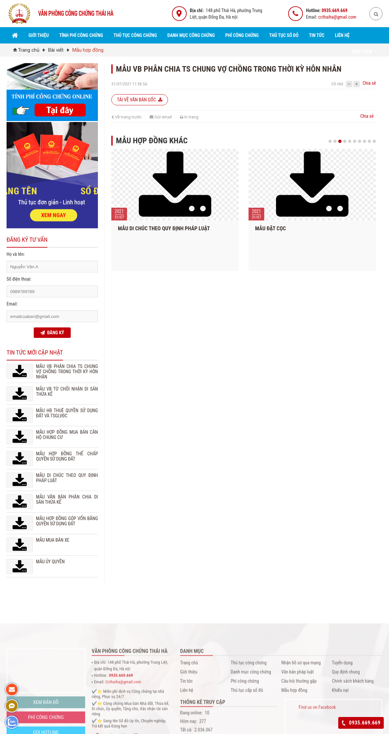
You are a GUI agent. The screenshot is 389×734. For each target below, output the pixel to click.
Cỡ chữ (337, 83)
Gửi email (161, 116)
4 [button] (344, 141)
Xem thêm (364, 51)
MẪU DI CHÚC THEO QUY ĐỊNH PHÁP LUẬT (168, 228)
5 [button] (349, 141)
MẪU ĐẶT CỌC (274, 228)
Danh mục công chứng (191, 35)
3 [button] (340, 141)
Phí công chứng (242, 35)
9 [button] (369, 141)
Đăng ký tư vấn (27, 239)
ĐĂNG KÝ (52, 332)
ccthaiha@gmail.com (337, 17)
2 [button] (335, 141)
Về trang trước (126, 116)
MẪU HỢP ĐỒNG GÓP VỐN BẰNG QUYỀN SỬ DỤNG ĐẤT (67, 521)
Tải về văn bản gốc (139, 99)
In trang (189, 116)
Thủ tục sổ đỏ (284, 35)
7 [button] (359, 141)
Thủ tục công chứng (135, 35)
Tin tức (316, 35)
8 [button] (364, 141)
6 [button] (354, 141)
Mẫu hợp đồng (87, 50)
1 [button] (330, 141)
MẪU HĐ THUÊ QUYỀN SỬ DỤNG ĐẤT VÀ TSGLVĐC (67, 413)
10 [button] (374, 141)
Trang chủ (28, 50)
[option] (179, 211)
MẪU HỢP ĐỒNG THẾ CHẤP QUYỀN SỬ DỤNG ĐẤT (67, 456)
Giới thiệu (38, 35)
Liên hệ (342, 35)
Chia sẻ (369, 83)
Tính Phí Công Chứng (81, 35)
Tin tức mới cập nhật (35, 352)
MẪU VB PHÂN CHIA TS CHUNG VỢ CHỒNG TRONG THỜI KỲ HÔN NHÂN (67, 371)
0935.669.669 (334, 10)
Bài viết (56, 50)
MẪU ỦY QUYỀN (50, 561)
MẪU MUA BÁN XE (52, 540)
